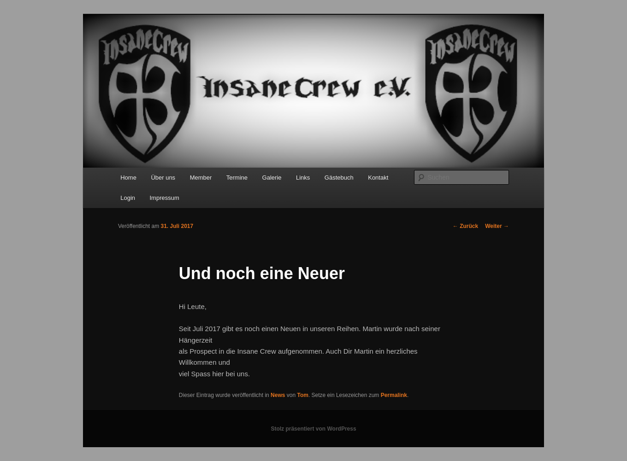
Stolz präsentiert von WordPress (313, 429)
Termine (237, 177)
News (278, 395)
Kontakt (378, 177)
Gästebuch (339, 177)
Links (303, 177)
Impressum (164, 197)
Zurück (465, 226)
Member (201, 177)
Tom (302, 395)
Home (128, 177)
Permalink (394, 395)
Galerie (272, 177)
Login (127, 197)
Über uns (163, 177)
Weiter (497, 226)
